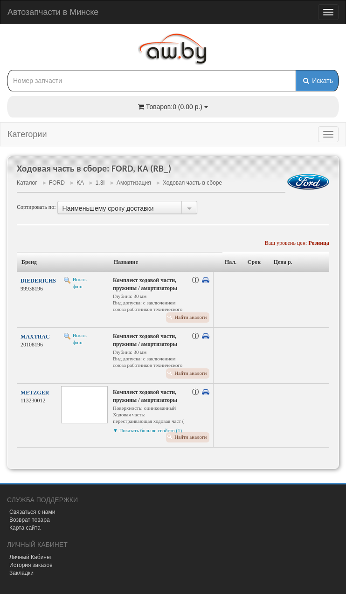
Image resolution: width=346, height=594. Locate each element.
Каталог (27, 183)
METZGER (35, 392)
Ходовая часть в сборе (192, 183)
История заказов (31, 565)
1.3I (100, 183)
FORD (57, 183)
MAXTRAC (35, 336)
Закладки (21, 573)
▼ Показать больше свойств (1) (147, 430)
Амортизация (134, 183)
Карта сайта (25, 528)
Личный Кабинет (30, 557)
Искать (317, 80)
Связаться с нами (32, 512)
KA (79, 183)
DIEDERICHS (38, 280)
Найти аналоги (190, 317)
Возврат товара (29, 520)
